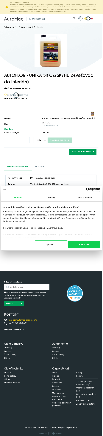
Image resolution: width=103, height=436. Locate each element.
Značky (7, 351)
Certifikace (57, 383)
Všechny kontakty (12, 330)
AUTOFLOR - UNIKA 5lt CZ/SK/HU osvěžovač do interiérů (68, 119)
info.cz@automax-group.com (23, 320)
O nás (54, 372)
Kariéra (79, 376)
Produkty (8, 347)
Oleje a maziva (14, 344)
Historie (55, 376)
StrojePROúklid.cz (12, 383)
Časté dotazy (10, 354)
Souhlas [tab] (18, 197)
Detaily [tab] (51, 197)
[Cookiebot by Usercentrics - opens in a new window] (88, 190)
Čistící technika (13, 369)
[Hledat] (74, 18)
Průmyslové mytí (26, 27)
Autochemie (9, 27)
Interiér (40, 27)
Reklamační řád (83, 400)
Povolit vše (84, 244)
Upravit (51, 244)
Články (7, 358)
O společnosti (61, 369)
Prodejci (56, 379)
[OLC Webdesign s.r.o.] (50, 433)
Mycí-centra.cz (58, 393)
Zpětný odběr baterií (85, 404)
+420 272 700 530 (18, 323)
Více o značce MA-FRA (14, 99)
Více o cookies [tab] (85, 197)
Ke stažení (56, 389)
